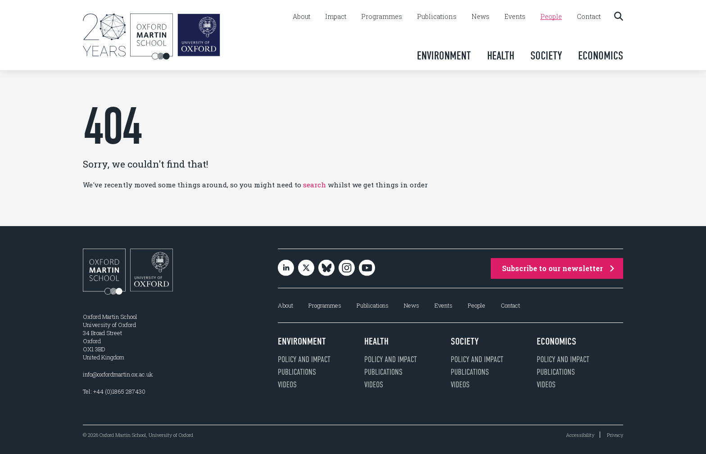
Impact (335, 17)
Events (514, 17)
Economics (600, 55)
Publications (437, 17)
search (314, 184)
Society (546, 55)
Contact (589, 17)
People (551, 17)
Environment (444, 55)
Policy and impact (304, 359)
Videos (287, 385)
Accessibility (580, 434)
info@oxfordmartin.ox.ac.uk (118, 374)
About (301, 17)
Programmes (381, 17)
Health (500, 55)
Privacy (615, 434)
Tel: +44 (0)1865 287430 (114, 391)
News (480, 17)
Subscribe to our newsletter (558, 268)
